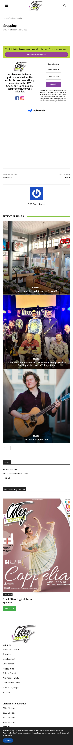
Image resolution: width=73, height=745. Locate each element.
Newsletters (10, 469)
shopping (19, 18)
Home (5, 18)
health (67, 177)
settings (8, 735)
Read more (9, 608)
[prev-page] (4, 448)
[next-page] (9, 448)
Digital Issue (8, 594)
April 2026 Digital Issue (18, 599)
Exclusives (7, 177)
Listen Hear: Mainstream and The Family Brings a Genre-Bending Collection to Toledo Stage (36, 364)
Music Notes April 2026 (36, 439)
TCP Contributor (11, 30)
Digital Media (7, 603)
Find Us (6, 477)
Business (36, 287)
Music (11, 18)
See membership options (36, 54)
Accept (8, 740)
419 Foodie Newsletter (15, 473)
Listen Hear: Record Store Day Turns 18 (36, 291)
